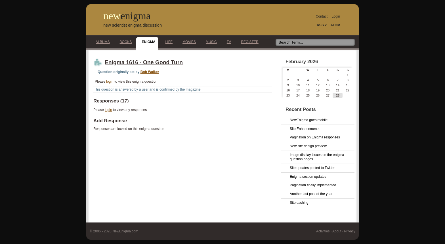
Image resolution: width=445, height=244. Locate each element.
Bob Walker (149, 72)
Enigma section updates (308, 177)
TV (227, 42)
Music (210, 42)
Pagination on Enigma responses (315, 137)
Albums (101, 42)
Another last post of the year (311, 194)
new (127, 16)
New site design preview (308, 146)
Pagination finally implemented (313, 185)
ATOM (335, 25)
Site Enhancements (304, 129)
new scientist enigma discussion (132, 25)
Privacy (349, 231)
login (109, 82)
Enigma (146, 42)
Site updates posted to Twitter (312, 168)
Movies (187, 42)
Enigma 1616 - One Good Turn (144, 62)
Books (124, 42)
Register (248, 42)
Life (167, 42)
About (336, 231)
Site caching (299, 203)
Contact (322, 16)
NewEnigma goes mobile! (309, 120)
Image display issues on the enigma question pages (317, 157)
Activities (323, 231)
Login (336, 16)
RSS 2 (322, 25)
